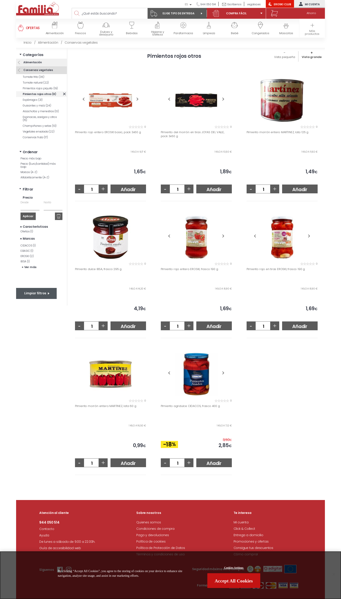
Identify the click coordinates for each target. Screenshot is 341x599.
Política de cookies (150, 541)
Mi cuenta (308, 4)
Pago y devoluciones (152, 535)
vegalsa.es (254, 4)
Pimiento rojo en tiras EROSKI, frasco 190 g (276, 269)
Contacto (46, 529)
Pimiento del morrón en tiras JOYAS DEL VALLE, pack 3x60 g (192, 134)
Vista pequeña (284, 57)
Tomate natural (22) (36, 82)
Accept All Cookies (234, 581)
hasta (47, 202)
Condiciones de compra (155, 528)
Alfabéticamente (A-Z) (35, 177)
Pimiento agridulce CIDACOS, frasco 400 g (190, 406)
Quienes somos (148, 522)
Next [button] (137, 99)
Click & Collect (244, 528)
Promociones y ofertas (251, 541)
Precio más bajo (31, 158)
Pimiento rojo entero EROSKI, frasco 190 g (189, 269)
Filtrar (28, 189)
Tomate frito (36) (33, 77)
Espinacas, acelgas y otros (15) (40, 118)
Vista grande (312, 57)
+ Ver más (29, 267)
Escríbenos (234, 4)
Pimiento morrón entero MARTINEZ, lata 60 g (105, 406)
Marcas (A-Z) (29, 172)
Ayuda (44, 535)
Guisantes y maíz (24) (37, 105)
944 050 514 (208, 4)
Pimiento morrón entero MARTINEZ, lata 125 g (277, 132)
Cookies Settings (234, 568)
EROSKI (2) (27, 256)
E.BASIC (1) (27, 251)
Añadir (128, 189)
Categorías (33, 54)
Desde (25, 202)
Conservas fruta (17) (35, 137)
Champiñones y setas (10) (39, 126)
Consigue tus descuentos (253, 548)
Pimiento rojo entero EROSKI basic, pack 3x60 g (108, 132)
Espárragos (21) (33, 100)
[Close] (334, 575)
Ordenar (30, 152)
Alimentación (32, 62)
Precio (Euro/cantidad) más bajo (38, 165)
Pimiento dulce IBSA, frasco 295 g (98, 269)
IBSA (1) (25, 261)
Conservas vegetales (38, 70)
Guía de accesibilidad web (60, 548)
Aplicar (28, 216)
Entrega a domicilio (248, 535)
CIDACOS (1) (28, 245)
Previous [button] (83, 99)
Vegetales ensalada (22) (38, 131)
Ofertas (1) (27, 231)
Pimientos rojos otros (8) (39, 94)
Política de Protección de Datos (160, 548)
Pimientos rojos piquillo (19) (40, 88)
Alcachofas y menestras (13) (41, 111)
